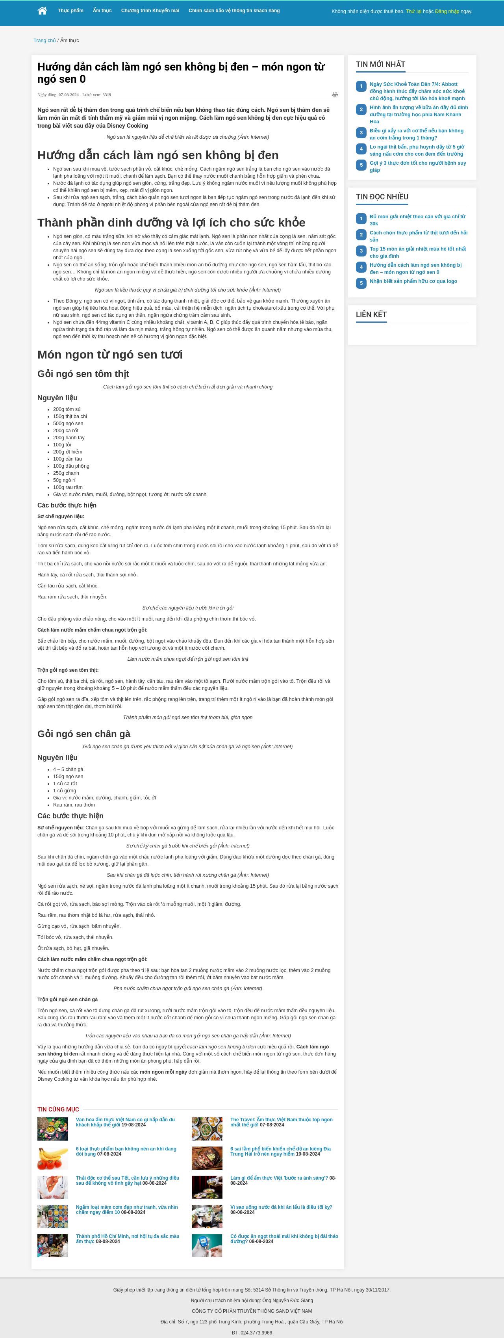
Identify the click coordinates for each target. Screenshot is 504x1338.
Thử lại (416, 11)
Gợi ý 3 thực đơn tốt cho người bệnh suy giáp (415, 156)
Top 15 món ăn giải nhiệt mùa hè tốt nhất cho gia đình (415, 241)
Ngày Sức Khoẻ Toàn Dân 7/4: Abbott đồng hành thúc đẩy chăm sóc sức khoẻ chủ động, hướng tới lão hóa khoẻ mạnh (418, 89)
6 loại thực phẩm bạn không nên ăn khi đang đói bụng (126, 1113)
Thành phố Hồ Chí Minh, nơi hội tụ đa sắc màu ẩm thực (128, 1200)
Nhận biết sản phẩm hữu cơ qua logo (411, 269)
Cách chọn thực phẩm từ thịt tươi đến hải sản (416, 225)
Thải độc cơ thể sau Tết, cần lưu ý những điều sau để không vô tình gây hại (127, 1142)
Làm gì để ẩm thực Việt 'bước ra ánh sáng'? (279, 1140)
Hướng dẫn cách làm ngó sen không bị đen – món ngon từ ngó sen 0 (418, 257)
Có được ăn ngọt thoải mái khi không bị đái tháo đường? (284, 1200)
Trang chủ (44, 40)
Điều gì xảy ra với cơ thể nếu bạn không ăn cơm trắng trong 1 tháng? (418, 125)
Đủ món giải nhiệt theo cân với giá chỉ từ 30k (415, 209)
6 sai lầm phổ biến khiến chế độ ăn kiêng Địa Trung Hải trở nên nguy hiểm (280, 1113)
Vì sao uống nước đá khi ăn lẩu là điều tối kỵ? (281, 1169)
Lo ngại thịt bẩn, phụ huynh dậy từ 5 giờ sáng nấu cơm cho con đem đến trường (415, 140)
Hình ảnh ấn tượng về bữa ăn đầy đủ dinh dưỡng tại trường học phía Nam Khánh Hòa (418, 109)
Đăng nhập (448, 11)
